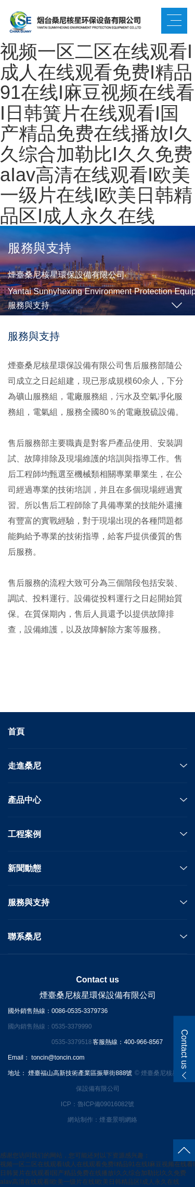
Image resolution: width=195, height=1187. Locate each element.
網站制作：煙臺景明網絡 (102, 1119)
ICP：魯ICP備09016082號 (97, 1104)
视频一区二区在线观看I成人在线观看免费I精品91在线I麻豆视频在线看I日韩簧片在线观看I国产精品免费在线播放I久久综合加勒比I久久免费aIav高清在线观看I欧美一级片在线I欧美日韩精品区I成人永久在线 (97, 133)
